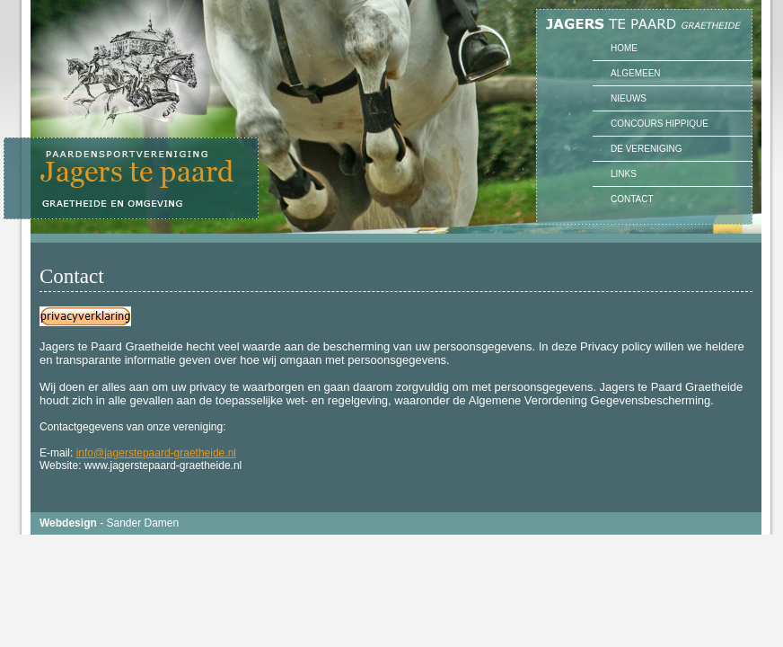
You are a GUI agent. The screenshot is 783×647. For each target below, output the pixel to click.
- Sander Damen (109, 523)
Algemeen (636, 73)
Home (624, 48)
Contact (632, 199)
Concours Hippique (659, 124)
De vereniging (646, 149)
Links (624, 174)
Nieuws (629, 98)
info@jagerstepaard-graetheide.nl (156, 453)
